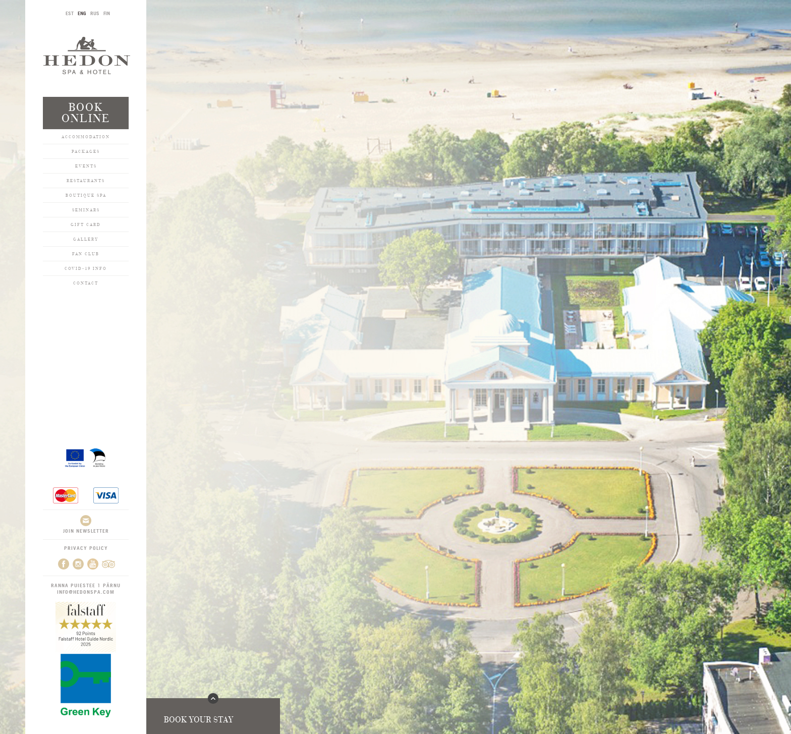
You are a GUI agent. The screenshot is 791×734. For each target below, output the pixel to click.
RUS (94, 13)
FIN (106, 13)
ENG (82, 13)
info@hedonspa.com (86, 592)
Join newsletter (86, 524)
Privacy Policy (86, 548)
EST (70, 13)
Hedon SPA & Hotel (87, 55)
